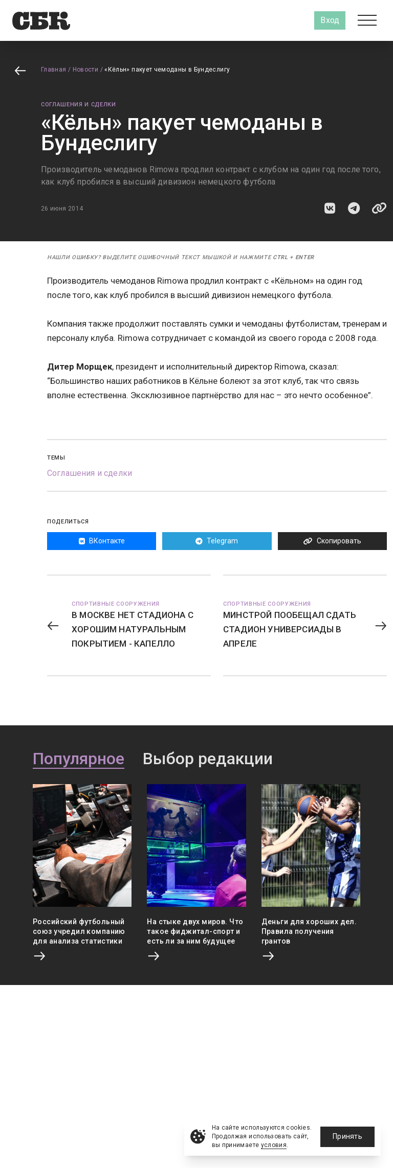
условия (274, 1145)
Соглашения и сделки (78, 104)
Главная (54, 69)
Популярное (78, 759)
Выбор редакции (208, 759)
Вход (329, 20)
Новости (86, 69)
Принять (347, 1136)
